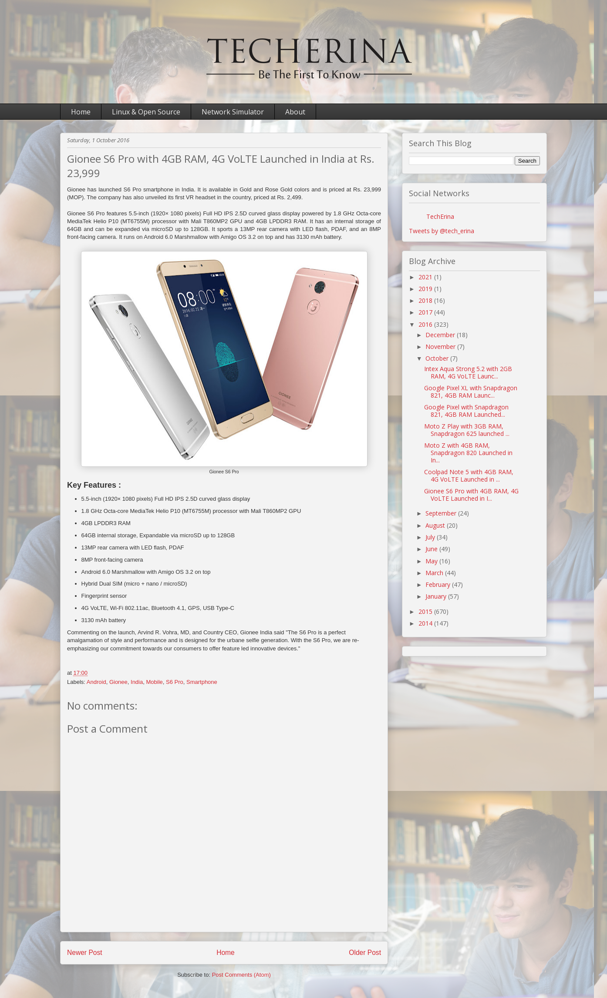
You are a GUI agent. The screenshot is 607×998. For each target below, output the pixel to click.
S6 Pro (174, 682)
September (441, 513)
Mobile (154, 682)
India (137, 682)
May (432, 561)
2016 (426, 324)
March (435, 573)
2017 (426, 312)
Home (81, 112)
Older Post (365, 952)
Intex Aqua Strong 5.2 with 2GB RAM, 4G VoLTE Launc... (468, 372)
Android (96, 682)
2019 (426, 289)
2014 (426, 623)
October (437, 358)
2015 (426, 611)
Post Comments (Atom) (241, 974)
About (295, 112)
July (431, 537)
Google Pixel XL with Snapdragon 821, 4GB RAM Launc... (470, 391)
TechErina (440, 216)
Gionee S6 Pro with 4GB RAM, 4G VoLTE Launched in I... (471, 494)
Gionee (118, 682)
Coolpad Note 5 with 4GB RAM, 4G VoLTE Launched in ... (468, 475)
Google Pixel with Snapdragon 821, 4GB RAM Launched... (466, 411)
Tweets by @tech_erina (441, 231)
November (441, 346)
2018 (426, 300)
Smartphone (201, 682)
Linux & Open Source (146, 112)
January (436, 596)
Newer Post (84, 952)
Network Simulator (233, 112)
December (441, 335)
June (432, 549)
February (438, 584)
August (436, 525)
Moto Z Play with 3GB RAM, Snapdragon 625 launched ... (466, 430)
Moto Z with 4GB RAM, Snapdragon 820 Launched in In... (468, 452)
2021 (426, 277)
